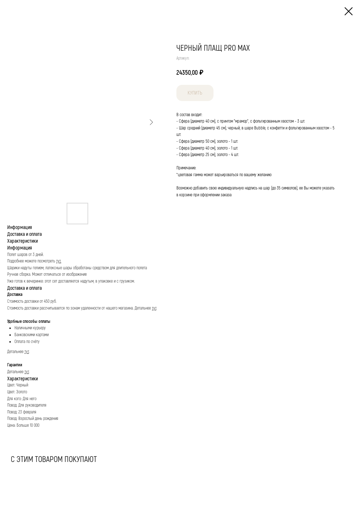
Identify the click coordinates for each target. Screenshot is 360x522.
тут (154, 308)
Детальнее (143, 308)
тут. (58, 261)
